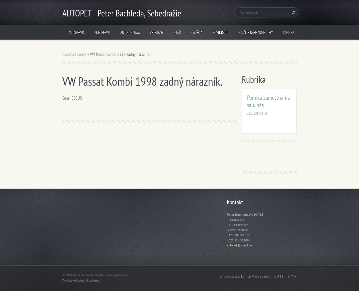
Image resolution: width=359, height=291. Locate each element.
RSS (280, 276)
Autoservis (77, 32)
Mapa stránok (261, 276)
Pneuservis (102, 32)
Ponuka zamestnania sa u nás (268, 101)
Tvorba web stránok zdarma (80, 280)
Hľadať (293, 12)
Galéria (196, 32)
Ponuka (288, 32)
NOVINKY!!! (220, 32)
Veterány (157, 32)
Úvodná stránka (74, 54)
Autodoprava (130, 32)
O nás (177, 32)
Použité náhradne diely (255, 32)
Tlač (294, 276)
